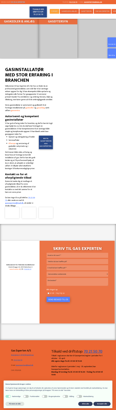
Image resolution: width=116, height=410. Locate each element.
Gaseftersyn (86, 11)
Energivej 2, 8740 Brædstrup (22, 355)
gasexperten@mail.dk (93, 2)
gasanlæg (41, 107)
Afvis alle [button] (85, 404)
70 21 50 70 (18, 360)
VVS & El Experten (18, 2)
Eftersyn (12, 143)
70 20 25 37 (27, 269)
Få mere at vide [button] (15, 404)
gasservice (15, 110)
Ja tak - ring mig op (57, 293)
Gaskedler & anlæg (69, 11)
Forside (54, 11)
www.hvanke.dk (15, 269)
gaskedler (29, 107)
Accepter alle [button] (102, 404)
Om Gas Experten (102, 11)
